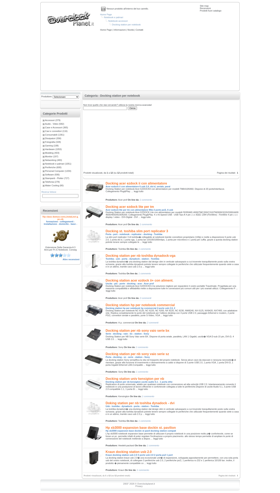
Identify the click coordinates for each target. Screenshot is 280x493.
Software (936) (52, 174)
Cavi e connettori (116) (56, 131)
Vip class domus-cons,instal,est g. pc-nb (60, 217)
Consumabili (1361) (54, 135)
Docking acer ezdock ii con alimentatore (136, 183)
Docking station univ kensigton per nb (135, 378)
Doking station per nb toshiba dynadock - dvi (140, 403)
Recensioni (205, 8)
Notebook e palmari (113, 17)
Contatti (139, 30)
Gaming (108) (52, 145)
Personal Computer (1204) (58, 171)
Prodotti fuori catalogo (210, 10)
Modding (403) (52, 153)
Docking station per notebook (126, 24)
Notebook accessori (118, 21)
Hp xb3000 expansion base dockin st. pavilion (141, 427)
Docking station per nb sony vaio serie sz (137, 354)
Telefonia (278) (52, 182)
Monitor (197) (51, 156)
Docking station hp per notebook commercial (140, 305)
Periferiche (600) (53, 167)
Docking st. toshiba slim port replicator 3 (137, 231)
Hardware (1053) (53, 149)
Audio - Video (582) (54, 124)
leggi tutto (138, 191)
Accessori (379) (52, 120)
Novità (131, 30)
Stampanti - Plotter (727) (57, 178)
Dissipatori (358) (53, 138)
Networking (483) (53, 160)
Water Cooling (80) (54, 185)
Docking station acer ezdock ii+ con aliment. (139, 280)
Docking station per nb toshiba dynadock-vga (140, 255)
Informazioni (120, 30)
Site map (204, 6)
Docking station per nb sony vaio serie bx (137, 330)
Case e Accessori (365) (56, 127)
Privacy (139, 486)
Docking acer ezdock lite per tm (130, 206)
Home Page (106, 14)
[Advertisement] (140, 61)
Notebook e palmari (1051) (58, 164)
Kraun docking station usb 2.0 (128, 452)
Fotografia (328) (53, 142)
